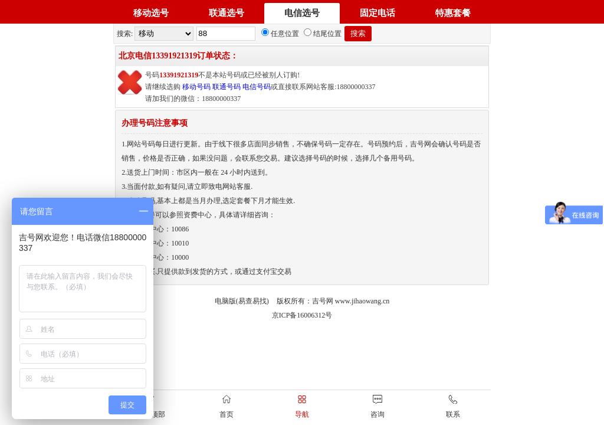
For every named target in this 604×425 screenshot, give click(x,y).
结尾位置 (323, 34)
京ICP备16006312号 (302, 315)
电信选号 (302, 13)
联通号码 (226, 87)
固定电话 (377, 13)
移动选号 (151, 13)
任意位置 (280, 34)
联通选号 (226, 13)
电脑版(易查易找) (242, 301)
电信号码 (256, 87)
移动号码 (196, 87)
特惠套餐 (453, 13)
